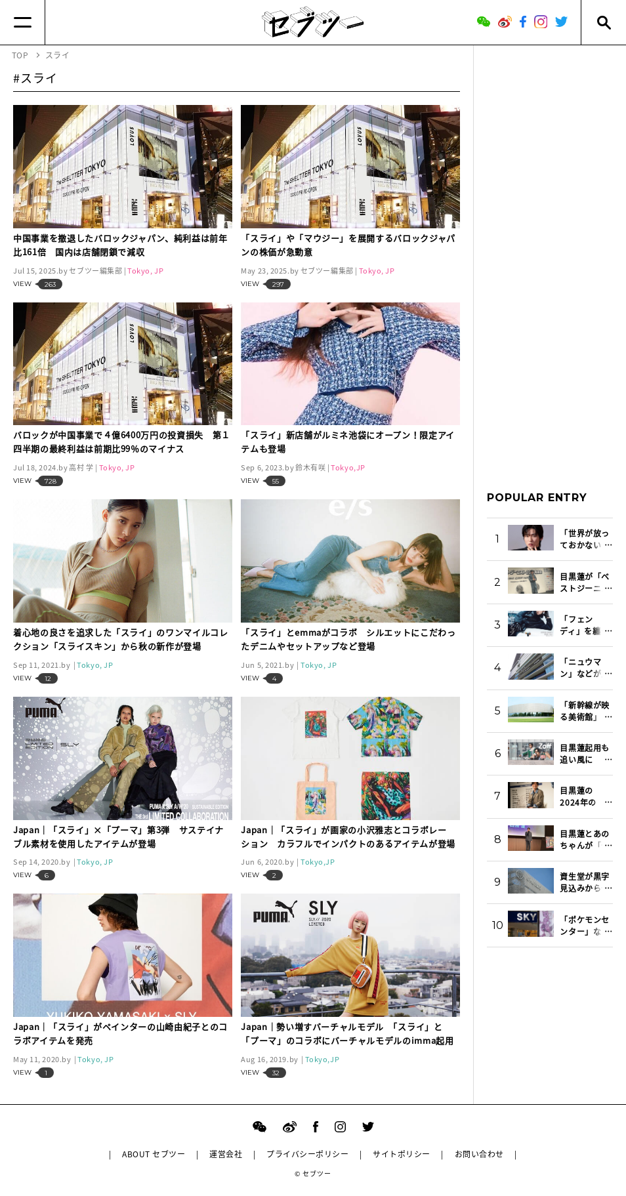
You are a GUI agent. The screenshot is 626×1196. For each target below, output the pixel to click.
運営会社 (225, 1154)
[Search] (603, 22)
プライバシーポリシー (307, 1154)
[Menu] (22, 22)
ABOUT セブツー (153, 1154)
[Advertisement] (550, 255)
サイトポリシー (401, 1154)
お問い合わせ (479, 1154)
